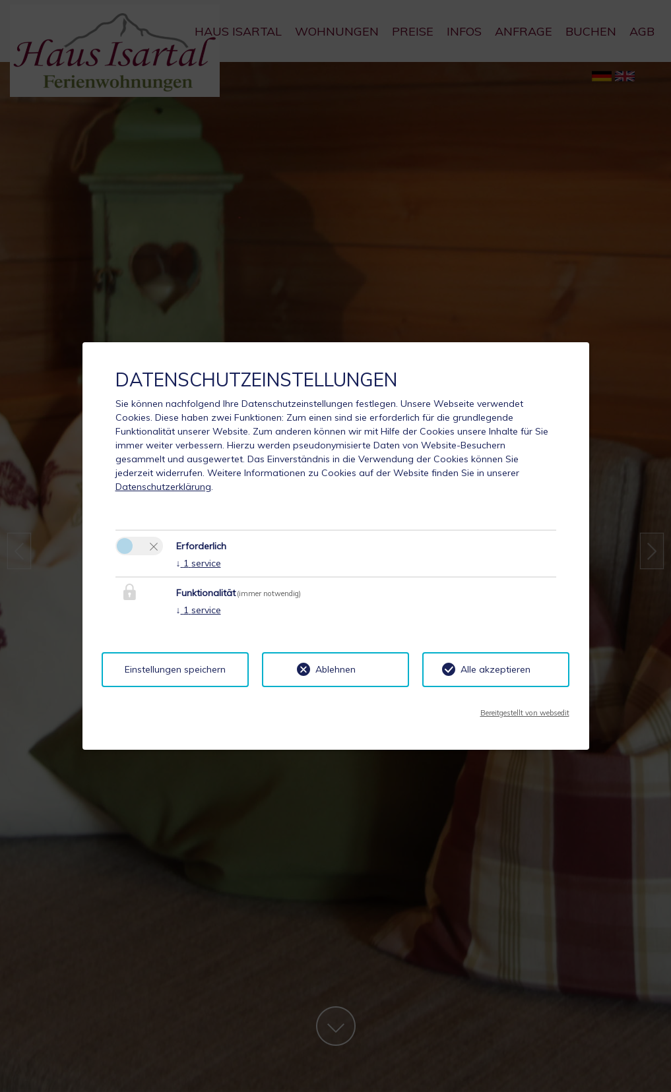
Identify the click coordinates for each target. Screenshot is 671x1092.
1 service (198, 563)
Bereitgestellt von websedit (524, 712)
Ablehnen (335, 669)
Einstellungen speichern (175, 669)
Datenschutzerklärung (163, 487)
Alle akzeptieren (495, 669)
